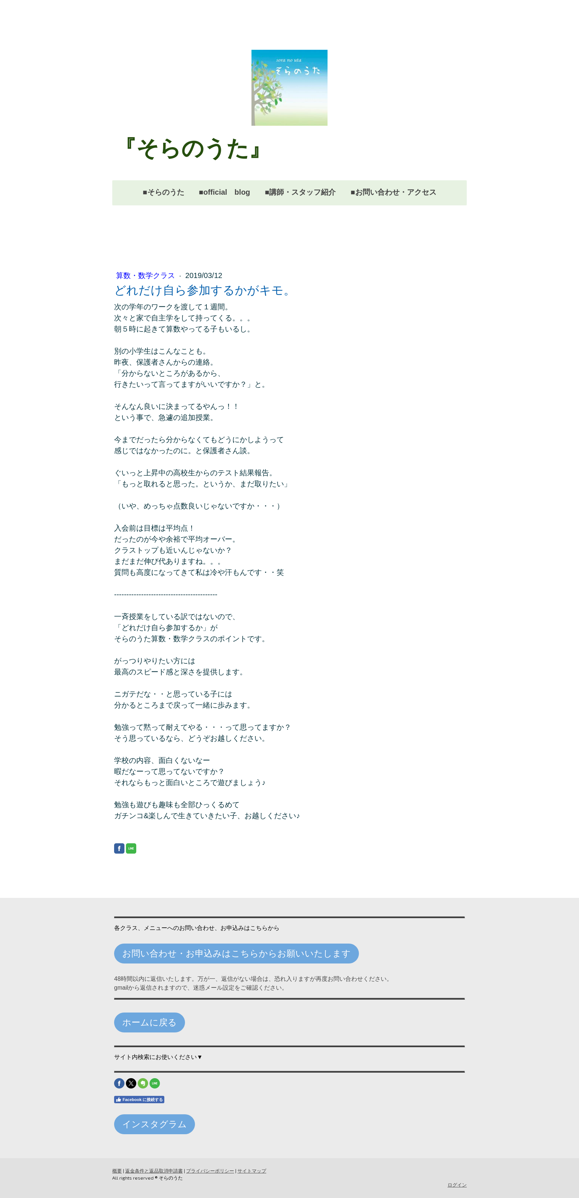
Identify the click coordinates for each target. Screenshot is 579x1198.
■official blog (224, 192)
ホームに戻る (149, 1022)
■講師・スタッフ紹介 (300, 192)
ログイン (457, 1185)
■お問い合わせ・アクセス (393, 192)
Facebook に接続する (139, 1099)
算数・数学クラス (146, 275)
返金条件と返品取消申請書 (154, 1171)
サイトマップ (251, 1171)
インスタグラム (154, 1124)
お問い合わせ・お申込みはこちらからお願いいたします (236, 953)
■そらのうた (163, 192)
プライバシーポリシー (210, 1171)
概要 (117, 1171)
